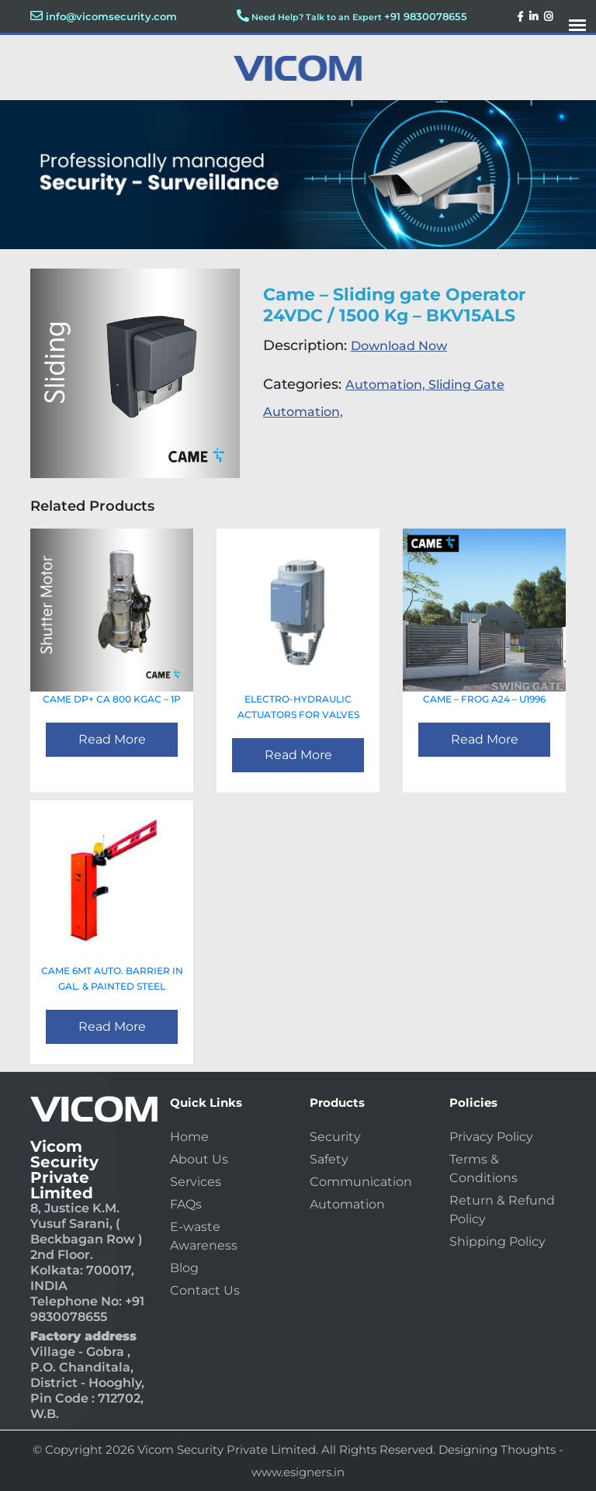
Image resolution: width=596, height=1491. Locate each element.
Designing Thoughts (497, 1449)
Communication (361, 1181)
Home (189, 1136)
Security (335, 1136)
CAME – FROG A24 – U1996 (484, 699)
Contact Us (205, 1290)
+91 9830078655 (425, 16)
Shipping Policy (497, 1241)
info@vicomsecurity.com (111, 16)
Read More (112, 739)
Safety (329, 1159)
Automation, (386, 384)
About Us (199, 1159)
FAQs (186, 1204)
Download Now (399, 345)
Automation (347, 1204)
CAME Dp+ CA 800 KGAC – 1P (112, 699)
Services (195, 1181)
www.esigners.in (298, 1472)
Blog (184, 1267)
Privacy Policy (491, 1136)
